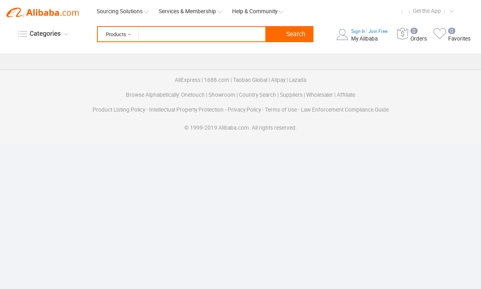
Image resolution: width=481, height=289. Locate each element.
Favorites (459, 38)
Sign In (358, 31)
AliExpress (187, 80)
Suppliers (291, 95)
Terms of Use (281, 109)
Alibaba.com (42, 12)
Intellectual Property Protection (187, 109)
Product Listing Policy (119, 109)
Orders (418, 38)
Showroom (221, 95)
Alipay (278, 80)
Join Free (378, 31)
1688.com (216, 80)
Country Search (257, 95)
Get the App (427, 11)
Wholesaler (319, 95)
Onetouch (193, 95)
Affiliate (346, 95)
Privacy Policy (245, 109)
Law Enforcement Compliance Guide (345, 109)
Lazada (297, 80)
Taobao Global (250, 80)
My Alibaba (364, 38)
